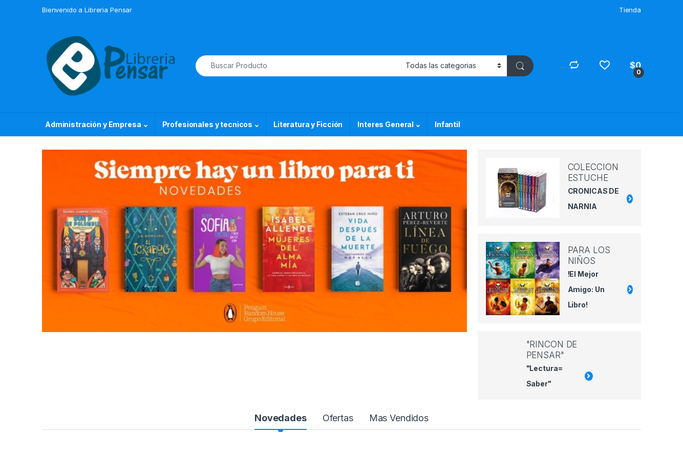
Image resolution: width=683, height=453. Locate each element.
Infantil (447, 124)
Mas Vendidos (399, 418)
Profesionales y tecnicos (207, 124)
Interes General (385, 124)
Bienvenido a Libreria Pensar (87, 10)
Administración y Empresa (93, 124)
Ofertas (338, 418)
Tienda (630, 10)
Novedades (280, 418)
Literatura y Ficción (308, 124)
